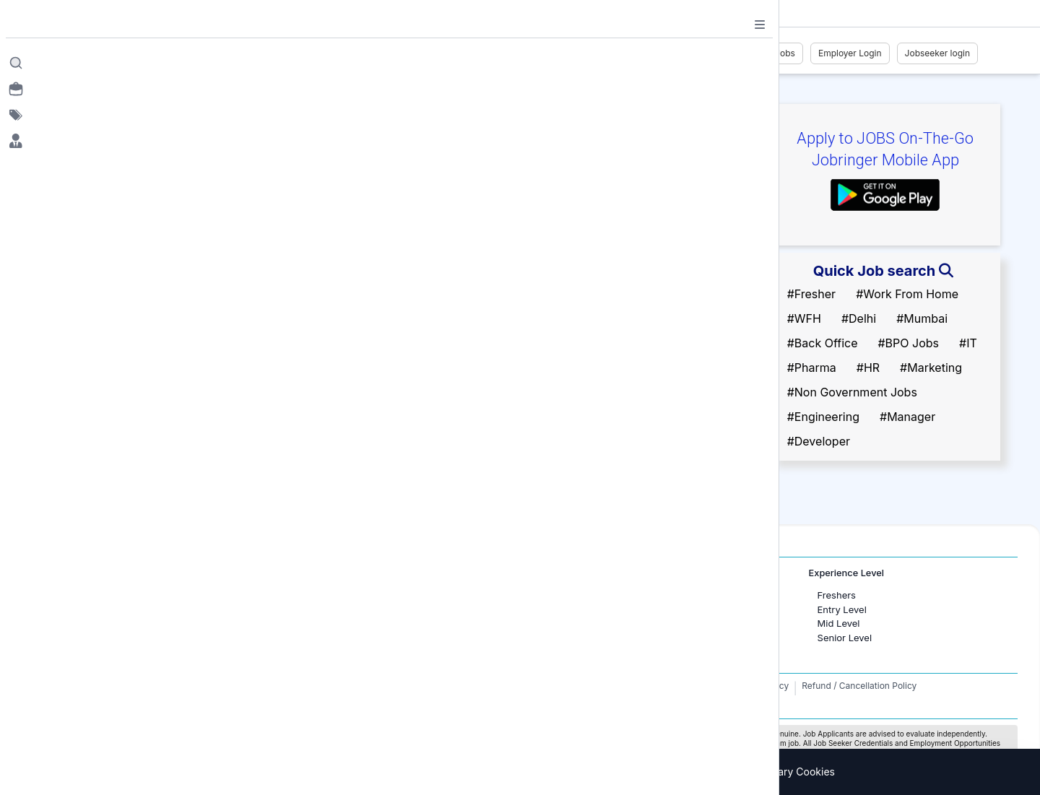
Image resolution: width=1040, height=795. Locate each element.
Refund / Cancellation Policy (859, 685)
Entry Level (842, 609)
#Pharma (811, 367)
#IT (968, 343)
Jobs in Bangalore (114, 609)
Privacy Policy (760, 685)
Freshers (837, 595)
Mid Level (839, 623)
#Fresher (811, 294)
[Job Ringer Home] (155, 53)
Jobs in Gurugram (114, 623)
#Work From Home (907, 294)
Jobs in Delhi (102, 637)
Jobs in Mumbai (109, 595)
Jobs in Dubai (335, 595)
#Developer (818, 441)
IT (557, 609)
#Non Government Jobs (852, 392)
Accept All (634, 771)
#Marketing (931, 367)
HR (559, 595)
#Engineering (823, 416)
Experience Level (846, 573)
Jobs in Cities (95, 573)
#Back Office (822, 343)
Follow (225, 198)
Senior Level (845, 637)
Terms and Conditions (674, 685)
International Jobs (336, 573)
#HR (868, 367)
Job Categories (578, 573)
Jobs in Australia (341, 637)
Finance (571, 637)
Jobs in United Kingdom (358, 623)
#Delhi (858, 318)
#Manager (907, 416)
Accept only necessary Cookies (759, 771)
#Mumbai (922, 318)
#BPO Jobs (908, 343)
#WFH (804, 318)
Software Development (603, 623)
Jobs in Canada (339, 609)
